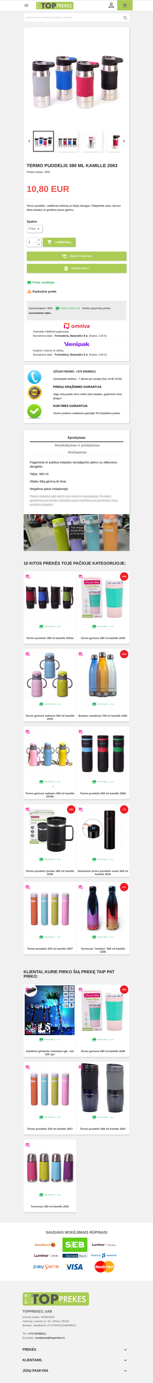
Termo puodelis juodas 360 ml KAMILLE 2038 (50, 872)
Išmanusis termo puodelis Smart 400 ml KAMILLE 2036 (103, 872)
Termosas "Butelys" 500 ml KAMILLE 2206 (103, 950)
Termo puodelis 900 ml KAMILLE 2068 (103, 793)
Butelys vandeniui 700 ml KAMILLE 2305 (102, 715)
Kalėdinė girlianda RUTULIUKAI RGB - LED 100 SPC (50, 1053)
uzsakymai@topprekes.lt (50, 1337)
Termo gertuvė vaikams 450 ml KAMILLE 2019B (49, 795)
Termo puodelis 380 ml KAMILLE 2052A (49, 638)
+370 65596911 (36, 1333)
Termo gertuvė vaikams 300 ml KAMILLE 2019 (49, 717)
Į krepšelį (59, 242)
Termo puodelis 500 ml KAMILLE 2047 (103, 1128)
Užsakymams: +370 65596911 (74, 371)
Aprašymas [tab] (76, 437)
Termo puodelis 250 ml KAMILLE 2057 (50, 948)
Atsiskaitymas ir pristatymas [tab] (77, 445)
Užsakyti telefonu (76, 256)
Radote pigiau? (76, 268)
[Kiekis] (32, 242)
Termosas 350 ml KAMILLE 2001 (50, 1206)
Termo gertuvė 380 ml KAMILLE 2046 (103, 638)
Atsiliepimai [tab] (77, 452)
